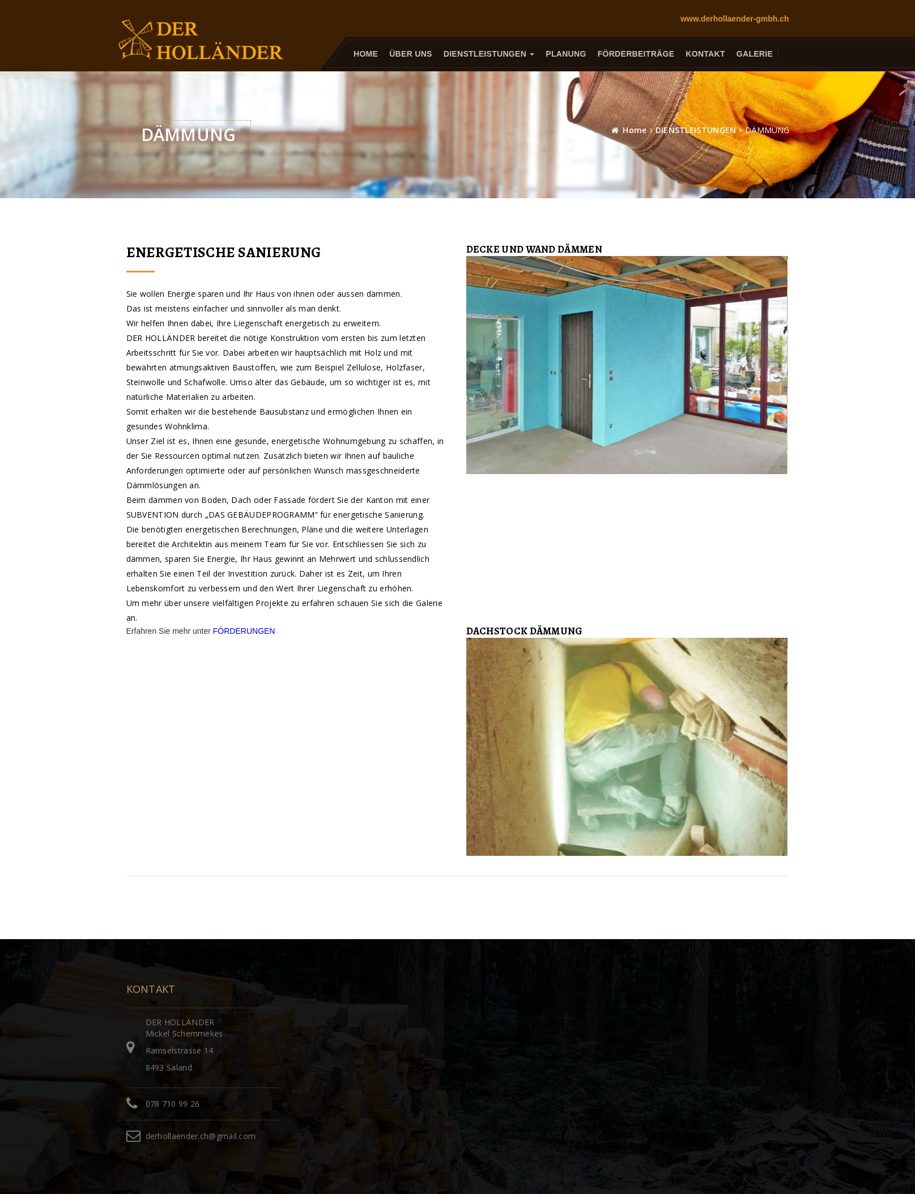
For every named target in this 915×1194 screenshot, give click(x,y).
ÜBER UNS (410, 53)
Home (634, 130)
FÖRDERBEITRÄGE (635, 53)
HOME (366, 53)
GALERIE (754, 53)
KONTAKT (705, 53)
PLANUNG (566, 53)
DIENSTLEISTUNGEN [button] (488, 53)
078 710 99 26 (173, 1103)
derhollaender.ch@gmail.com (201, 1136)
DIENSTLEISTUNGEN (696, 130)
